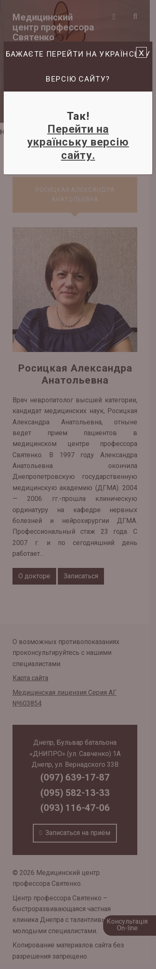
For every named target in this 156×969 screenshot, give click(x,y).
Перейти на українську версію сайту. (78, 142)
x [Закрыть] (141, 52)
